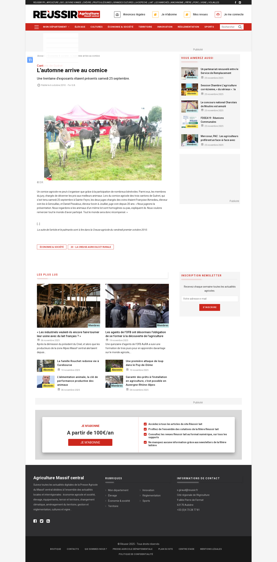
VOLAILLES (213, 2)
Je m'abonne (169, 14)
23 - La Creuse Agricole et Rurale (91, 247)
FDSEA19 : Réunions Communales (212, 120)
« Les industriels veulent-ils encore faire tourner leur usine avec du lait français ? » (68, 334)
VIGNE (204, 2)
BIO (62, 2)
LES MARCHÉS (162, 2)
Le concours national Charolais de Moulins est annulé (219, 104)
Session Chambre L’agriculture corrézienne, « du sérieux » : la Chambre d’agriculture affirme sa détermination (219, 91)
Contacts (73, 549)
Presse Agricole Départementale (132, 549)
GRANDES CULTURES (123, 2)
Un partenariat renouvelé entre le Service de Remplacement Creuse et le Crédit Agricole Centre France (219, 75)
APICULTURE (53, 2)
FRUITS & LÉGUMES (102, 2)
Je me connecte (234, 14)
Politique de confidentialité (136, 554)
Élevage (80, 26)
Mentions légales (211, 549)
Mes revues (200, 14)
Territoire (145, 26)
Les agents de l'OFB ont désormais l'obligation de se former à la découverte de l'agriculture (135, 334)
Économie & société (120, 26)
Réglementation (188, 26)
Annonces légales (134, 14)
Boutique (55, 549)
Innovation (164, 26)
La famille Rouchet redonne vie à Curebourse (78, 363)
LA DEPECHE (141, 2)
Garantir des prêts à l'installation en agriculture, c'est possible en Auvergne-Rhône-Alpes (146, 380)
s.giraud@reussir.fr (187, 490)
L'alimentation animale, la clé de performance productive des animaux (77, 380)
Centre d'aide (186, 549)
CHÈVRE (87, 2)
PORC (196, 2)
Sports (209, 26)
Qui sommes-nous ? (96, 549)
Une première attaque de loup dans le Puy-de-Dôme (144, 363)
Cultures (96, 26)
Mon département (56, 26)
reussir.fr (39, 2)
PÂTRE (188, 2)
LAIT (151, 2)
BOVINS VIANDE (73, 2)
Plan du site (165, 549)
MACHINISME (177, 2)
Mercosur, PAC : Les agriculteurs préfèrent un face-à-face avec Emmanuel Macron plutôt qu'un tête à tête (219, 142)
